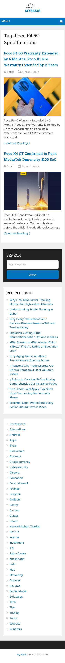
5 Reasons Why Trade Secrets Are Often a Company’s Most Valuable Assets (31, 370)
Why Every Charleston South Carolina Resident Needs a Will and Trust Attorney (32, 323)
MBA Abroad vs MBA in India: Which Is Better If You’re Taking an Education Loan (34, 346)
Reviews (15, 585)
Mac (12, 569)
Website (15, 623)
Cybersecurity (19, 467)
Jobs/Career (18, 553)
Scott (10, 71)
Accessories (17, 424)
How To (14, 532)
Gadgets (15, 499)
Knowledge (17, 559)
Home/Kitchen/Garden (25, 526)
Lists (13, 564)
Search (32, 274)
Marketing (16, 575)
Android (15, 434)
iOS (12, 548)
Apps (13, 440)
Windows (16, 629)
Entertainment (19, 483)
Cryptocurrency (20, 461)
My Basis (22, 654)
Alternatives (17, 429)
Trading (14, 612)
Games (14, 505)
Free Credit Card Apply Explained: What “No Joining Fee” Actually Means (31, 393)
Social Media (18, 591)
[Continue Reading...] (17, 143)
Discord (15, 472)
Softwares (16, 596)
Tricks (13, 618)
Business (15, 456)
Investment (17, 542)
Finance (15, 488)
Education (16, 478)
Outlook (15, 580)
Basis (13, 445)
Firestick (15, 494)
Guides (14, 515)
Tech (13, 602)
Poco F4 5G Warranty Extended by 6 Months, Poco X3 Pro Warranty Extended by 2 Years (31, 59)
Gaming (15, 510)
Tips (12, 607)
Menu (5, 21)
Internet (15, 537)
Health (14, 521)
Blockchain (17, 451)
